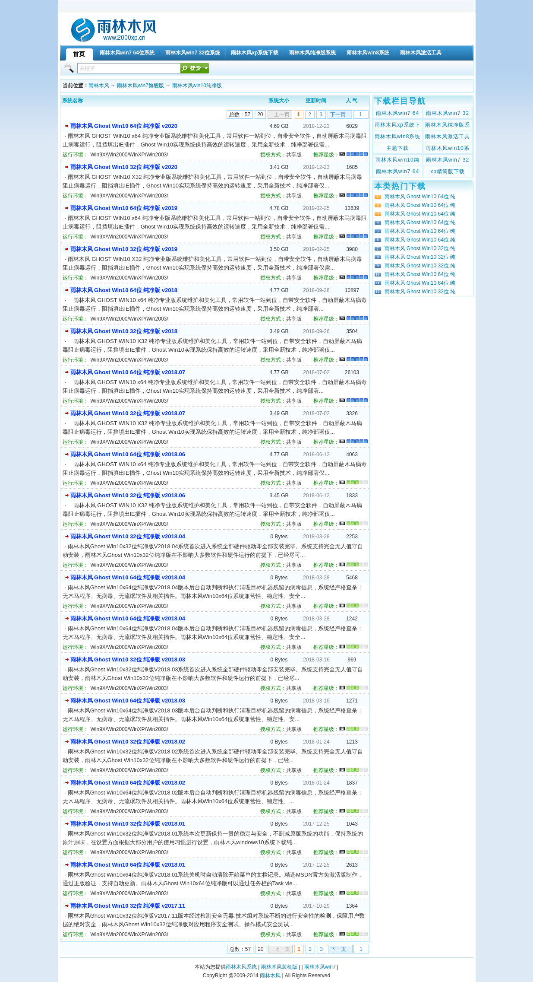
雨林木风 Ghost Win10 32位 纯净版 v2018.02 (127, 741)
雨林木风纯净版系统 (447, 126)
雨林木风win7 (320, 967)
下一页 (338, 114)
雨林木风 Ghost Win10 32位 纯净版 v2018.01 (127, 823)
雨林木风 (98, 86)
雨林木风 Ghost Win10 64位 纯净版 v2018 (123, 290)
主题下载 (397, 148)
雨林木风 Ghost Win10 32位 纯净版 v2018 (123, 331)
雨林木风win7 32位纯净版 (447, 161)
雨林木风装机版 (279, 967)
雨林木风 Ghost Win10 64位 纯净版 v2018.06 (127, 454)
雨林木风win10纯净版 (197, 86)
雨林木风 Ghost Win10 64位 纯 (420, 197)
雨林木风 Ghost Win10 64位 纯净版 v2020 (123, 126)
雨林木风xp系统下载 (397, 126)
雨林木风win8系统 (398, 136)
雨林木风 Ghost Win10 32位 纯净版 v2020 (123, 167)
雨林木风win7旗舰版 (140, 86)
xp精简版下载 (447, 171)
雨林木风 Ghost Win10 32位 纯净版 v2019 (123, 249)
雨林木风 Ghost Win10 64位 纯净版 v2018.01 (127, 864)
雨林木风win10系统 (447, 149)
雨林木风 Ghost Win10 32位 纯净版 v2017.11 (127, 906)
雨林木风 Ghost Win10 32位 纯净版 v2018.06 (127, 495)
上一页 (282, 114)
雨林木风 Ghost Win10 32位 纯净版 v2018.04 (127, 536)
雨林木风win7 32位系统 (447, 114)
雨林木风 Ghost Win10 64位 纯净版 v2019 (123, 208)
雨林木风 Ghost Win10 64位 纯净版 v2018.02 (127, 782)
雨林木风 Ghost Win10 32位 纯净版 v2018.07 (127, 413)
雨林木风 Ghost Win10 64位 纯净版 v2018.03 (127, 700)
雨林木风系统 (241, 967)
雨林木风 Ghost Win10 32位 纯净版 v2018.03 (127, 659)
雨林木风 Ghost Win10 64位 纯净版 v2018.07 (127, 372)
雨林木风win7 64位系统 (397, 114)
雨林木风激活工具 (447, 136)
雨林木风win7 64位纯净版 (397, 172)
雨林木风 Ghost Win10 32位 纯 (420, 248)
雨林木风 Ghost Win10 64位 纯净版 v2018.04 (127, 577)
